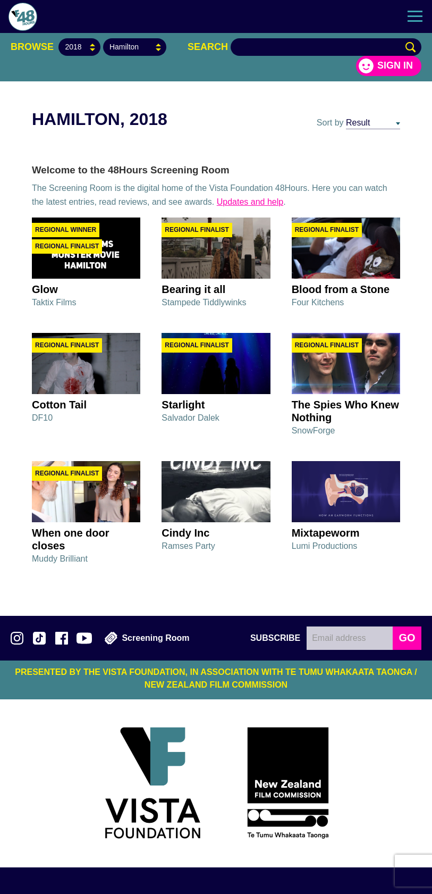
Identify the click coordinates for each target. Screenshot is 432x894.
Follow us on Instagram (17, 638)
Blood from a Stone (340, 289)
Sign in (395, 65)
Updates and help (250, 201)
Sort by (330, 122)
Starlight (183, 405)
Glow (45, 289)
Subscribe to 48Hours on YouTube (84, 638)
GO (407, 638)
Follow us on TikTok (39, 638)
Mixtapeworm (326, 533)
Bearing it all (193, 289)
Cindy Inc (185, 533)
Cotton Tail (59, 405)
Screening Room (147, 637)
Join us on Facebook (61, 638)
